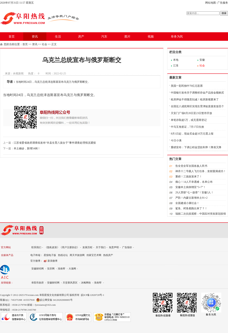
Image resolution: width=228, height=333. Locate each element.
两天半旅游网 (77, 255)
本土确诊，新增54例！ (27, 148)
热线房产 (108, 255)
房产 (81, 36)
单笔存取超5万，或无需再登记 (189, 120)
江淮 (175, 65)
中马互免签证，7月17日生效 (187, 126)
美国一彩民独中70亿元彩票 (187, 85)
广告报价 (127, 247)
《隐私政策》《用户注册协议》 (62, 247)
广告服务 (222, 2)
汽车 (104, 36)
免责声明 (114, 247)
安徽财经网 (37, 268)
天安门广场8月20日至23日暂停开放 (191, 113)
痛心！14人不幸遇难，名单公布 (194, 181)
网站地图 (210, 2)
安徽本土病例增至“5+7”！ (190, 187)
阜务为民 (177, 36)
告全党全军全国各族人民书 (191, 166)
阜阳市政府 (37, 282)
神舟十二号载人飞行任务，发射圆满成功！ (200, 171)
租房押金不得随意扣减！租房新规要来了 (195, 99)
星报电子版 (50, 255)
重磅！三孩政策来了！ (188, 176)
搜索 (224, 13)
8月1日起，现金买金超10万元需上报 (192, 133)
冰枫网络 (86, 282)
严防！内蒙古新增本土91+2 (191, 197)
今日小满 (176, 140)
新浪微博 (52, 260)
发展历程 (87, 247)
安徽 (202, 59)
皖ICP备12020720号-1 (92, 295)
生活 (58, 36)
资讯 (35, 36)
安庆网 (51, 268)
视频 (151, 36)
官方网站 (6, 247)
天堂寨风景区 (70, 282)
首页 (12, 36)
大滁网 (72, 268)
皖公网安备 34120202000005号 (54, 300)
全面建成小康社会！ (187, 203)
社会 (44, 44)
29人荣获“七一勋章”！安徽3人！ (194, 192)
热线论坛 (63, 255)
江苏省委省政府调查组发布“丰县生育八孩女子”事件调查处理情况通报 (55, 142)
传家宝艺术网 (93, 255)
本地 (175, 59)
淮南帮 (61, 268)
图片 (127, 36)
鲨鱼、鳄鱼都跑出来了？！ (191, 208)
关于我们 (101, 247)
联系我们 (36, 247)
